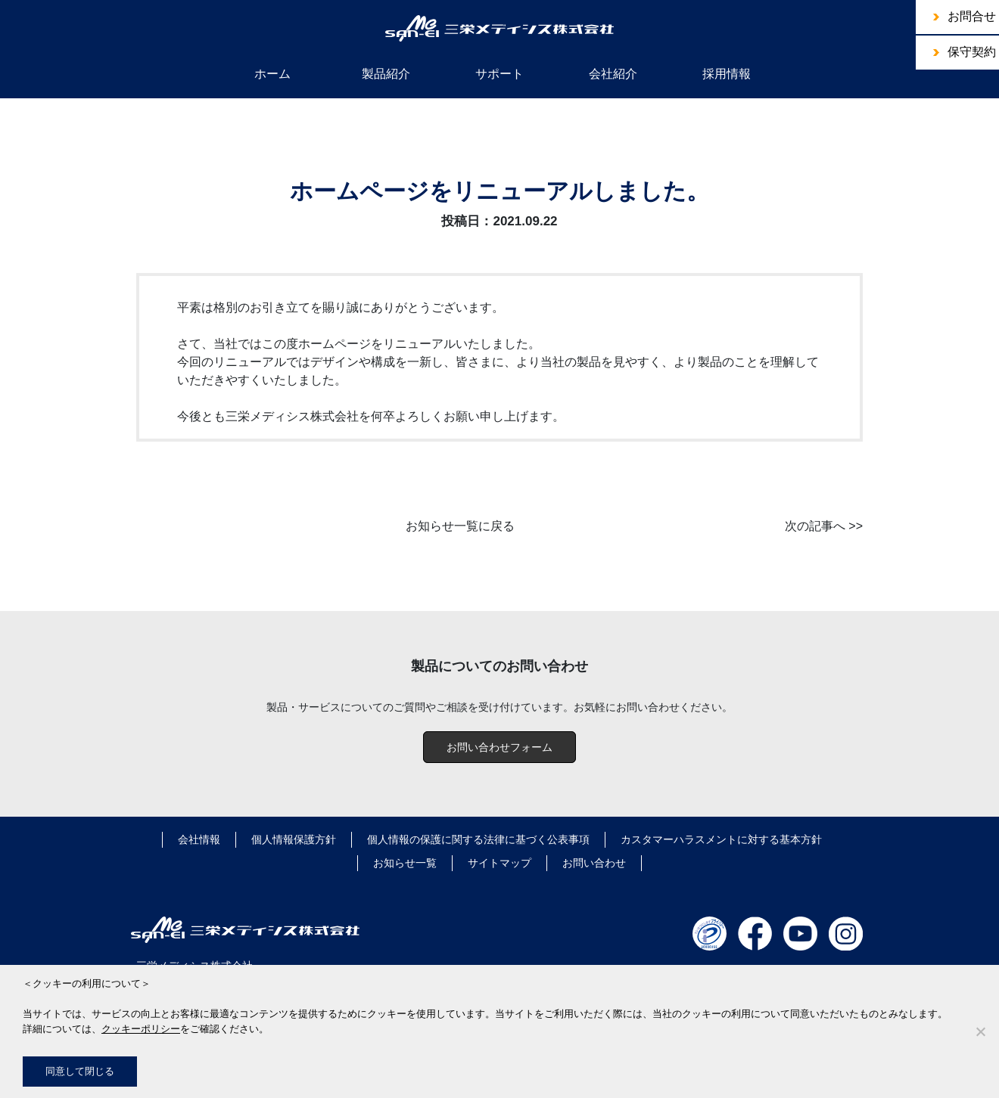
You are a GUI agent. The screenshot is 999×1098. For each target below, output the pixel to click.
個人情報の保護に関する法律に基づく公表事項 (478, 839)
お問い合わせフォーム (499, 747)
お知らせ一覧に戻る (460, 526)
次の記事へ (815, 526)
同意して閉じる (79, 1071)
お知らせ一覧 (405, 863)
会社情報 (199, 839)
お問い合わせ (594, 863)
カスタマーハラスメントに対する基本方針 (721, 839)
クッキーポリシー (140, 1028)
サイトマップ (499, 863)
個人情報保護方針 (293, 839)
